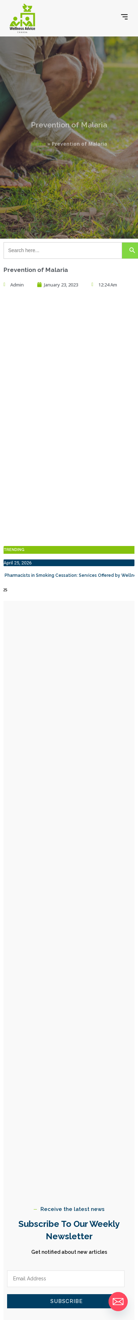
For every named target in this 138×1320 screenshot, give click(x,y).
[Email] (118, 1301)
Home (38, 142)
